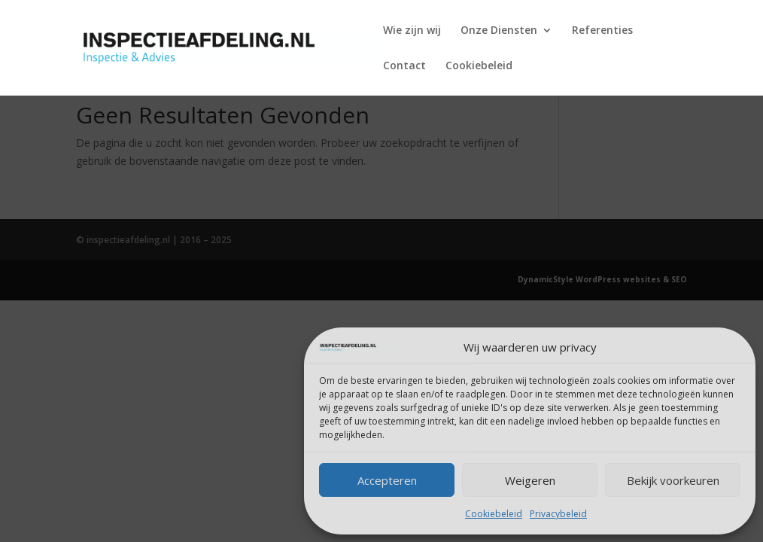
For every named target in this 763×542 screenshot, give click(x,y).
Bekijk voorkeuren (673, 480)
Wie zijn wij (412, 31)
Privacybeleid (558, 513)
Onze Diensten (499, 31)
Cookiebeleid (493, 513)
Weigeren (530, 480)
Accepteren (387, 480)
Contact (404, 66)
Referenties (602, 31)
